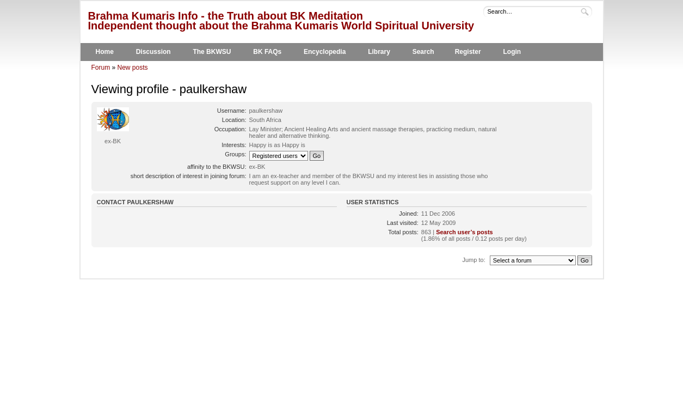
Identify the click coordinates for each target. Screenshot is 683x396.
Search (423, 52)
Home (105, 52)
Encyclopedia (325, 52)
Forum (100, 67)
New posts (133, 67)
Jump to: (474, 260)
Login (512, 52)
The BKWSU (212, 52)
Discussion (153, 52)
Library (379, 52)
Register (468, 52)
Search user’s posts (464, 232)
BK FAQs (267, 52)
